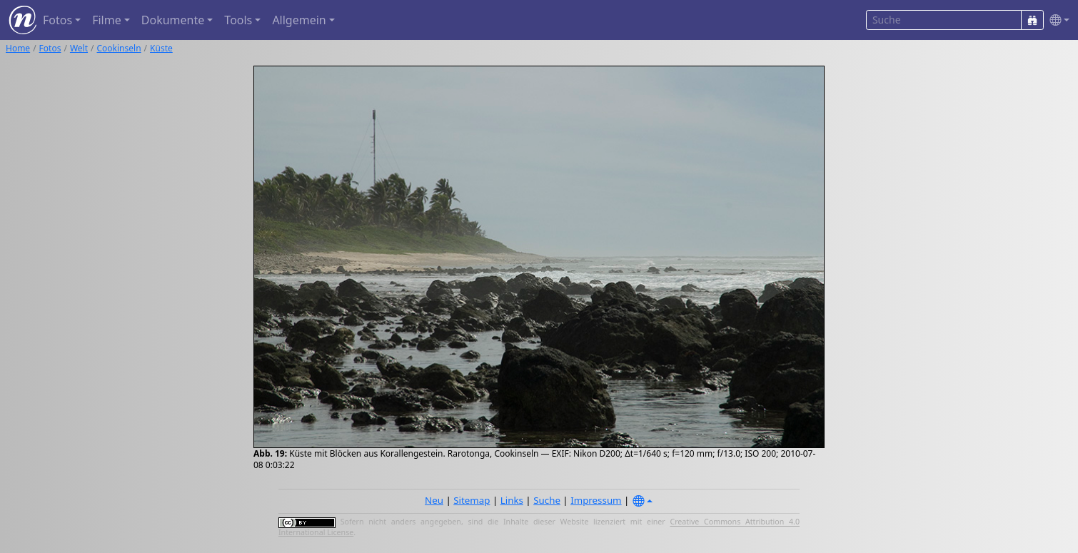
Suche (546, 500)
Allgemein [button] (299, 20)
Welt (79, 48)
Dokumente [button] (172, 20)
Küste (161, 48)
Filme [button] (106, 20)
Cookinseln (119, 48)
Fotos (50, 48)
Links (511, 500)
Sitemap (471, 500)
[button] (1056, 20)
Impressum (595, 500)
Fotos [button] (57, 20)
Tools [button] (238, 20)
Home (18, 48)
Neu (434, 500)
